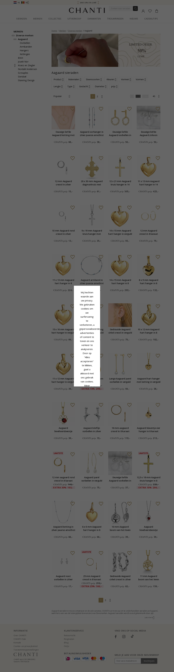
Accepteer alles (87, 354)
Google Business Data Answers (87, 347)
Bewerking (101, 361)
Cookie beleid (93, 339)
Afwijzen (73, 361)
